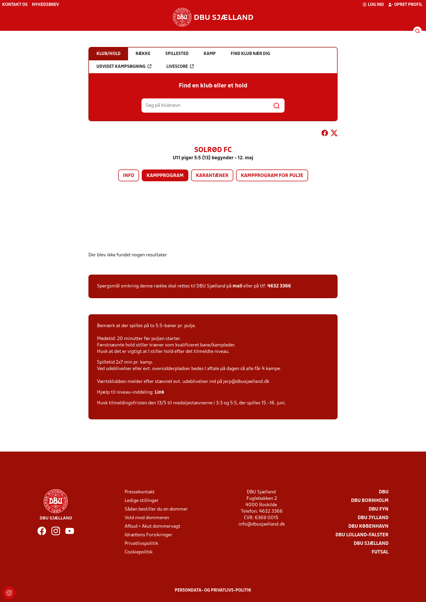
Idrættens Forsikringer (148, 535)
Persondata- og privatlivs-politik (213, 590)
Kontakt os (15, 5)
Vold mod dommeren (147, 518)
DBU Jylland (373, 518)
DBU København (368, 526)
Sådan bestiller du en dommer (156, 509)
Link (159, 392)
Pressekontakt (140, 492)
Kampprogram (165, 175)
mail (237, 286)
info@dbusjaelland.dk (261, 524)
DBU (383, 492)
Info (128, 175)
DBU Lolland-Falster (361, 535)
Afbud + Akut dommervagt (152, 526)
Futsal (380, 552)
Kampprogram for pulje (272, 175)
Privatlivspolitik (141, 543)
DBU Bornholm (369, 500)
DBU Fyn (378, 509)
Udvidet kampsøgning (123, 66)
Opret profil (405, 4)
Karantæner (212, 175)
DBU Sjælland (371, 543)
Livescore (180, 66)
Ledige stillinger (142, 500)
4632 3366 (279, 286)
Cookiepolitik (138, 552)
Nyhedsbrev (45, 5)
